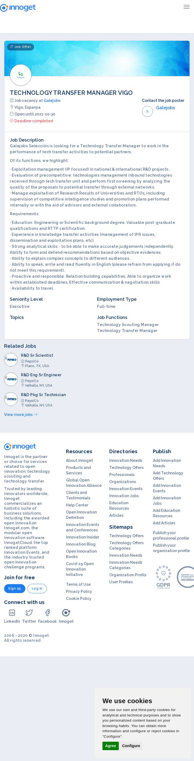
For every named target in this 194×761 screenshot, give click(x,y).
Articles (116, 515)
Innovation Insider (82, 537)
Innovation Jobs (124, 496)
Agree (110, 746)
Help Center (77, 505)
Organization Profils (127, 575)
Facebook (47, 616)
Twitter (29, 616)
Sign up (14, 588)
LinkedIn (12, 616)
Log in (37, 588)
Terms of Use (78, 584)
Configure (131, 746)
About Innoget (79, 460)
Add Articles (164, 523)
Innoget (66, 616)
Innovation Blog (81, 544)
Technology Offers (126, 467)
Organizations (122, 482)
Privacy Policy (79, 591)
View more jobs (20, 414)
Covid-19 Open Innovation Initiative (80, 569)
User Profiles (121, 582)
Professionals (122, 474)
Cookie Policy (79, 598)
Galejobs (52, 100)
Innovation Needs (125, 460)
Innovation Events (126, 489)
